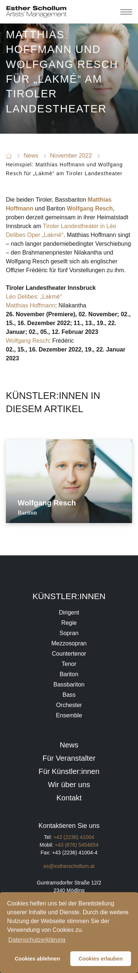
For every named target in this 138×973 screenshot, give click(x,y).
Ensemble (69, 715)
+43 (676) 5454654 (77, 845)
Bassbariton (69, 684)
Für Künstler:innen (69, 771)
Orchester (69, 705)
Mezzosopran (68, 643)
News (69, 745)
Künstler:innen (69, 596)
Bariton (69, 674)
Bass (69, 695)
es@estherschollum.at (69, 866)
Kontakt (69, 798)
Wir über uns (69, 785)
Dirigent (69, 612)
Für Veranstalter (69, 758)
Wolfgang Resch (27, 341)
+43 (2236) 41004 (73, 837)
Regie (69, 623)
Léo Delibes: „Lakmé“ (34, 296)
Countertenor (69, 654)
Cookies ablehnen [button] (37, 959)
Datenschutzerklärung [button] (37, 940)
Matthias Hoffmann (30, 305)
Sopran (69, 633)
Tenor (68, 664)
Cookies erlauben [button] (100, 959)
